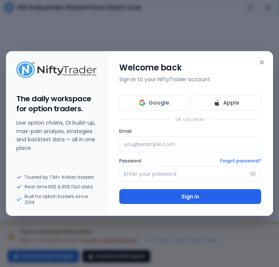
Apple (226, 102)
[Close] (262, 62)
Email (125, 131)
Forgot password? (240, 161)
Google (154, 102)
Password (130, 161)
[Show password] (253, 174)
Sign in (190, 196)
